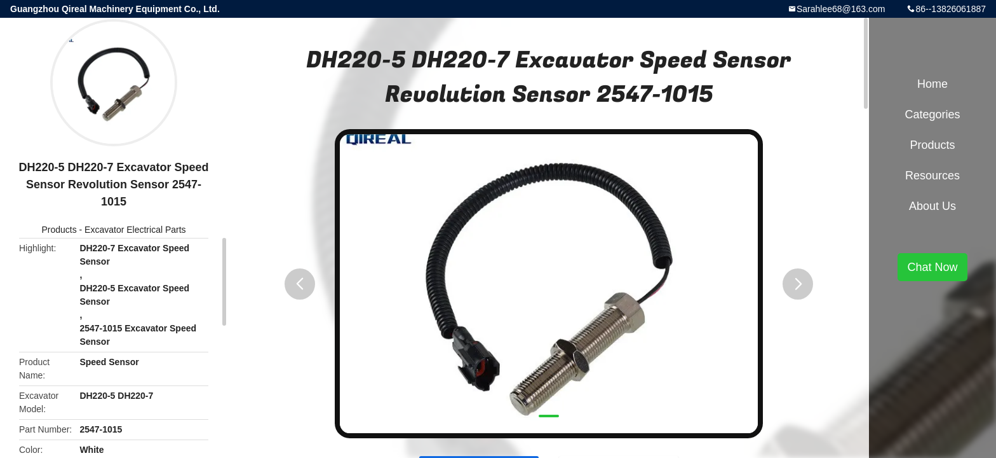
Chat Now (932, 267)
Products (58, 230)
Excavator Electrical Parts (135, 230)
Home (932, 84)
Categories (932, 114)
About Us (932, 206)
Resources (932, 175)
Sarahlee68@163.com (841, 9)
